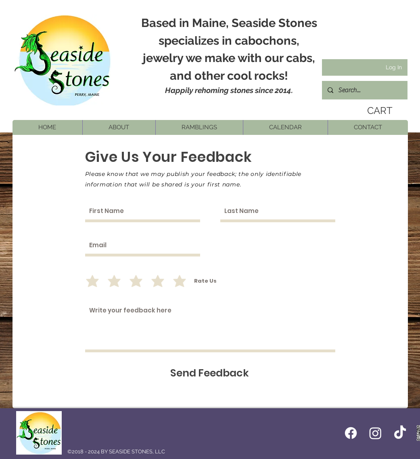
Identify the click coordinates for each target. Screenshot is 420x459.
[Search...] (364, 90)
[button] (118, 127)
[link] (378, 111)
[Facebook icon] (351, 433)
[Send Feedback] (209, 373)
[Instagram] (375, 433)
